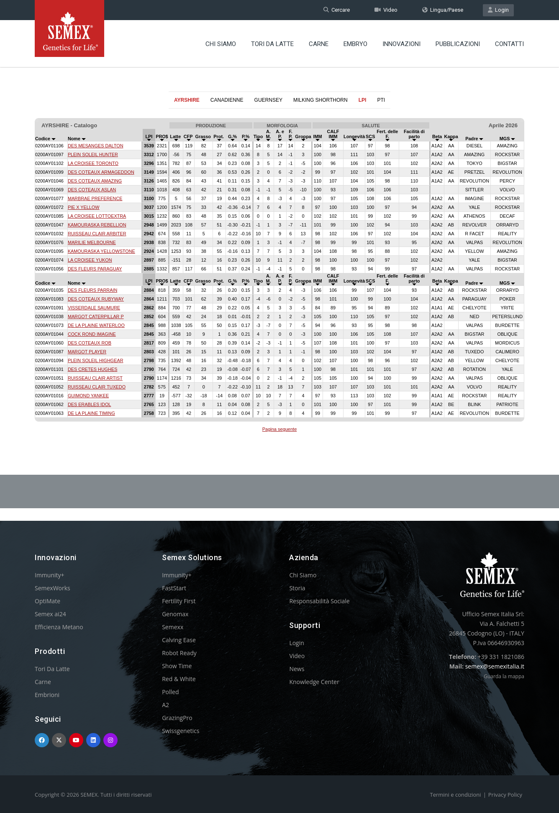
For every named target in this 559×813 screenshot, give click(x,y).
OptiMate (47, 601)
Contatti (509, 44)
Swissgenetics (180, 731)
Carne (318, 44)
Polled (170, 692)
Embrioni (47, 695)
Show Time (177, 666)
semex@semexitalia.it (494, 666)
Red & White (178, 679)
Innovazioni (401, 44)
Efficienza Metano (59, 627)
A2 (165, 705)
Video (385, 10)
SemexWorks (52, 588)
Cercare (336, 10)
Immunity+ (49, 575)
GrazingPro (177, 718)
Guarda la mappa (504, 676)
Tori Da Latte (272, 44)
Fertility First (178, 601)
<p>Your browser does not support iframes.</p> (279, 271)
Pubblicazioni (458, 44)
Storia (297, 588)
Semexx (172, 627)
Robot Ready (179, 653)
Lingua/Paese (442, 10)
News (296, 669)
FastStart (174, 588)
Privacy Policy (505, 794)
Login (498, 10)
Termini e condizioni (455, 794)
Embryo (355, 44)
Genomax (175, 614)
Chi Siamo (220, 44)
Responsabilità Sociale (319, 601)
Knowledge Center (314, 682)
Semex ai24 (50, 614)
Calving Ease (179, 640)
